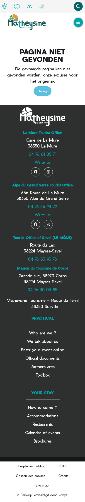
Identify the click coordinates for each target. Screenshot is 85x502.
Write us (43, 162)
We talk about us (42, 341)
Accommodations (42, 415)
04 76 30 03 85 (42, 289)
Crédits (63, 476)
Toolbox (43, 374)
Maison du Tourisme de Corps (42, 268)
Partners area (43, 366)
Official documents (42, 358)
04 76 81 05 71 (42, 154)
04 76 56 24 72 (42, 206)
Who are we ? (42, 332)
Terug (43, 91)
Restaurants (42, 424)
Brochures (43, 440)
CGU (62, 466)
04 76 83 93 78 (42, 259)
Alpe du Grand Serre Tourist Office (42, 185)
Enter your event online (42, 349)
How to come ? (42, 407)
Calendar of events (42, 432)
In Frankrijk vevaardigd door (42, 495)
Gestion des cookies (30, 476)
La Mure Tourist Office (42, 132)
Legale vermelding (31, 466)
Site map (42, 485)
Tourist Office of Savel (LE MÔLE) (42, 237)
